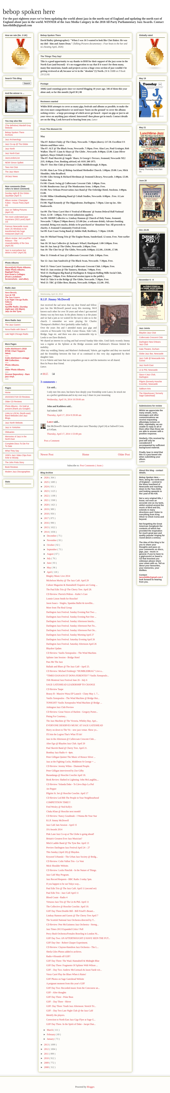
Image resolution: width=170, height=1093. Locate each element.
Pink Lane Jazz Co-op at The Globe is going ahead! (70, 834)
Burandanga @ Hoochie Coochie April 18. (66, 775)
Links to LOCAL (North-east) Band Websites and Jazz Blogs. (18, 415)
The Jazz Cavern (12, 325)
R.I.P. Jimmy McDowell (57, 820)
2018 (46, 513)
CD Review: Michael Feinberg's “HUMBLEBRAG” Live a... (74, 671)
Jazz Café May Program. (57, 874)
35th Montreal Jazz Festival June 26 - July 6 (66, 680)
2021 (46, 500)
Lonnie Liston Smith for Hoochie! (62, 598)
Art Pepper (51, 789)
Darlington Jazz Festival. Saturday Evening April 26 (70, 639)
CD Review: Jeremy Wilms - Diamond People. (68, 766)
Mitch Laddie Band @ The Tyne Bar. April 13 (67, 843)
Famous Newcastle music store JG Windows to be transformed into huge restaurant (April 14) (16, 230)
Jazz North (10, 148)
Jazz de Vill (10, 295)
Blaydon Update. (54, 648)
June (49, 563)
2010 (46, 1058)
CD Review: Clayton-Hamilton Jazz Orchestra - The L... (72, 947)
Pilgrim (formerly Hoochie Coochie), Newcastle (150, 382)
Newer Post (46, 454)
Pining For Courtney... (56, 716)
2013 (46, 1044)
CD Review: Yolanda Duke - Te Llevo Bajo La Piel (70, 784)
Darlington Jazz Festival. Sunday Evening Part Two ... (71, 612)
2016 (46, 523)
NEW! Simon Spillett (14, 162)
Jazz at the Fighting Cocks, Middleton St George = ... (71, 761)
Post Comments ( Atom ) (91, 465)
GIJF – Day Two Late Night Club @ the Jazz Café (69, 1010)
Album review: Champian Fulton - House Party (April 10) (17, 202)
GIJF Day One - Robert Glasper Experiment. (67, 942)
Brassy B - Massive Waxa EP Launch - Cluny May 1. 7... (72, 693)
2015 (46, 527)
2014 (46, 532)
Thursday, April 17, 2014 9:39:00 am (64, 415)
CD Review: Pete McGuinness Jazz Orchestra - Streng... (72, 924)
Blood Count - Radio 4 (56, 897)
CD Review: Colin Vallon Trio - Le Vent (65, 861)
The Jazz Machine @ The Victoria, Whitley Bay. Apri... (72, 721)
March (50, 1030)
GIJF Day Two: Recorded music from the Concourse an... (73, 988)
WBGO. (8, 302)
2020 (46, 504)
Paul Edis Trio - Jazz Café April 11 (62, 893)
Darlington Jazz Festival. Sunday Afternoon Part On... (71, 630)
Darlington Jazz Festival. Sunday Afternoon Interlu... (70, 621)
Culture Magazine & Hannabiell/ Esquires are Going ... (71, 585)
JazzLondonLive (12, 158)
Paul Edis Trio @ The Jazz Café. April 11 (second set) (71, 888)
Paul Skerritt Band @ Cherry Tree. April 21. (66, 748)
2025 (46, 482)
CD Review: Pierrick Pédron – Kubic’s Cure (66, 594)
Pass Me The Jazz (54, 662)
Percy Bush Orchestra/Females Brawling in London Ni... (72, 933)
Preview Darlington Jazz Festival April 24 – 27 (68, 847)
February (51, 1034)
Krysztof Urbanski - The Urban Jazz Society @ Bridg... (72, 856)
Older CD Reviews (13, 401)
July (49, 558)
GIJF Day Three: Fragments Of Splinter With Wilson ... (72, 965)
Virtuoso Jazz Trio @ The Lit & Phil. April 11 (67, 902)
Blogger (90, 1087)
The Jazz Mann (12, 172)
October (51, 545)
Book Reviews (11, 467)
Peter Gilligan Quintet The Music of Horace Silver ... (71, 757)
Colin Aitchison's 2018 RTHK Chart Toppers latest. (16, 351)
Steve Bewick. (11, 293)
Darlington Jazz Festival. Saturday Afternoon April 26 (71, 644)
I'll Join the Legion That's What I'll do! (64, 734)
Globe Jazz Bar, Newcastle (151, 353)
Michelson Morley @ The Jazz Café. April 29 (67, 580)
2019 (46, 509)
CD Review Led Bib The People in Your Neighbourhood (72, 798)
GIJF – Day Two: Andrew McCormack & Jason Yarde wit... (74, 970)
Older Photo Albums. (15, 270)
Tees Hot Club (11, 167)
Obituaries (9, 432)
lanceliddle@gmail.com (150, 577)
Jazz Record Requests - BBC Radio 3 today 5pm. (69, 879)
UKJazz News (11, 176)
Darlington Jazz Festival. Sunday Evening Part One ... (71, 617)
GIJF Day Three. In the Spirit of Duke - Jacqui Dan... (71, 1024)
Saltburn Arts (145, 388)
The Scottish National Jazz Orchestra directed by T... (70, 920)
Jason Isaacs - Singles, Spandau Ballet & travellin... (70, 603)
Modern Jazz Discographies (17, 472)
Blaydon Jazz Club (147, 333)
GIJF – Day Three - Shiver (58, 1001)
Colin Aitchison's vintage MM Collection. (17, 359)
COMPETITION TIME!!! (58, 802)
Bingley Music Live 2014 (58, 576)
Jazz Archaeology (13, 139)
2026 (46, 477)
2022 (46, 495)
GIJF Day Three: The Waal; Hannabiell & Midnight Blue (72, 961)
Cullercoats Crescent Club (151, 337)
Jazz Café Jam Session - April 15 (61, 825)
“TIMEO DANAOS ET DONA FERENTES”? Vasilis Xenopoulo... (77, 675)
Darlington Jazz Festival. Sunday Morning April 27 (70, 635)
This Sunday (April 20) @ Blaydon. (63, 852)
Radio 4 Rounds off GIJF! (58, 956)
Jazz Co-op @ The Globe (16, 144)
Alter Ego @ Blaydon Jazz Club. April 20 (65, 743)
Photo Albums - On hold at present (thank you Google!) (17, 407)
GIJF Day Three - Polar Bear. (60, 997)
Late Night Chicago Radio (16, 334)
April (49, 572)
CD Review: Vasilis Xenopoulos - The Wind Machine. (71, 653)
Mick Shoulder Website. (57, 865)
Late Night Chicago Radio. (16, 300)
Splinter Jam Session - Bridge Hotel (63, 657)
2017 (46, 518)
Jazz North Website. (14, 423)
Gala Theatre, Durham (149, 349)
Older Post (124, 454)
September (52, 549)
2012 (46, 1049)
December (52, 536)
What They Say (12, 451)
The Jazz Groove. (12, 297)
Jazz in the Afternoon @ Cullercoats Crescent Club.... (71, 739)
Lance (50, 422)
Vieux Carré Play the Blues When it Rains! (66, 974)
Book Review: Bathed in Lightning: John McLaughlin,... (72, 779)
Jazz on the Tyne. (13, 311)
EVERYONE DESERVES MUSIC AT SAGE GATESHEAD (74, 725)
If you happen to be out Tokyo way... (63, 884)
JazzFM (8, 304)
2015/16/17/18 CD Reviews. (17, 397)
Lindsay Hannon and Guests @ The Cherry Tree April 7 (72, 915)
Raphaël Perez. (12, 272)
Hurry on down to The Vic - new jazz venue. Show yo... (72, 730)
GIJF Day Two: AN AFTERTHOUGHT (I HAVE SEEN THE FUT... (78, 938)
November (52, 540)
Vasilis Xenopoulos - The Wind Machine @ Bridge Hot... (73, 698)
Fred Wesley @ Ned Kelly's (59, 807)
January (51, 1039)
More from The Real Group (59, 607)
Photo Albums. (12, 365)
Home (85, 454)
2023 (46, 491)
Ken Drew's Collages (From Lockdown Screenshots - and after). (17, 276)
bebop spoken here (29, 11)
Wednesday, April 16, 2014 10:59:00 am (65, 399)
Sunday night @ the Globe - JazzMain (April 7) (17, 194)
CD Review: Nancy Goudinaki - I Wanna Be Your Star (71, 816)
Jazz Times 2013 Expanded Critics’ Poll (64, 929)
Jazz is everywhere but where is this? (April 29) (15, 251)
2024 (46, 486)
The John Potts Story (14, 462)
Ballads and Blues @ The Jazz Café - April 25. (68, 666)
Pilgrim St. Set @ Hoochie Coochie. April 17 (67, 793)
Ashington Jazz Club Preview (60, 707)
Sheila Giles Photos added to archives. (64, 951)
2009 (46, 1062)
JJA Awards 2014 (54, 829)
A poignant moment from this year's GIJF (65, 983)
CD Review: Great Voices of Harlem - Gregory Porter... (72, 712)
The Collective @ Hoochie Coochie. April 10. (67, 906)
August (50, 554)
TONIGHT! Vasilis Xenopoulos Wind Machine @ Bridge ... (74, 702)
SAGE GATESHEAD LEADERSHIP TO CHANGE (70, 684)
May (49, 567)
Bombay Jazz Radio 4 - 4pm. (59, 752)
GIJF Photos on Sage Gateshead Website (65, 979)
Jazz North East (12, 153)
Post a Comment (51, 440)
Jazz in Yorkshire (12, 427)
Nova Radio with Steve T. (16, 329)
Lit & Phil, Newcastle (148, 370)
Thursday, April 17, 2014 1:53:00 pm (64, 434)
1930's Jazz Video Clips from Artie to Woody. (18, 456)
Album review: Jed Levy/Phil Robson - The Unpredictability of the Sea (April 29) (17, 242)
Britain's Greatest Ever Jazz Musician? (64, 838)
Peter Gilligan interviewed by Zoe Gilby (65, 770)
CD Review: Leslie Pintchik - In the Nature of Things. (71, 870)
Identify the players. (55, 1015)
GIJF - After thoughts (56, 992)
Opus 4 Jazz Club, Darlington (147, 375)
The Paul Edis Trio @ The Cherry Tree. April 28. (69, 589)
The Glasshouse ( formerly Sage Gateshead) (151, 394)
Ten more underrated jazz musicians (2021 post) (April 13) (17, 219)
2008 (46, 1067)
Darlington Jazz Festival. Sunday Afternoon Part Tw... (71, 626)
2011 (46, 1053)
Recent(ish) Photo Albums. (18, 267)
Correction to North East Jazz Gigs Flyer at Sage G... (70, 1019)
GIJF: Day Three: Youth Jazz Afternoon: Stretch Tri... (71, 1006)
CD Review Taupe (54, 689)
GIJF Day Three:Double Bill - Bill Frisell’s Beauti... (70, 911)
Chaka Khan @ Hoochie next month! (63, 811)
